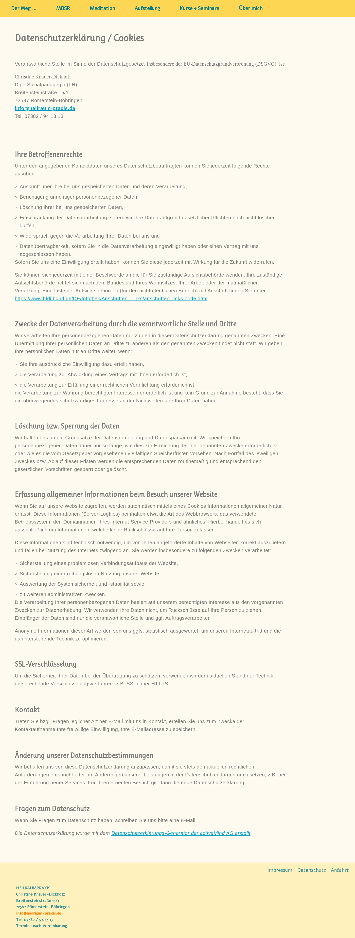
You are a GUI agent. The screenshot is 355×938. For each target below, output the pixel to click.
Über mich (251, 8)
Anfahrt (340, 870)
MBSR (63, 8)
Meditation (102, 8)
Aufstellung (147, 8)
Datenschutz (311, 870)
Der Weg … (23, 8)
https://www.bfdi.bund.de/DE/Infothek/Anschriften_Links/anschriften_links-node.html (111, 298)
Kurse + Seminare (199, 8)
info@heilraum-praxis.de (38, 913)
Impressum (279, 870)
